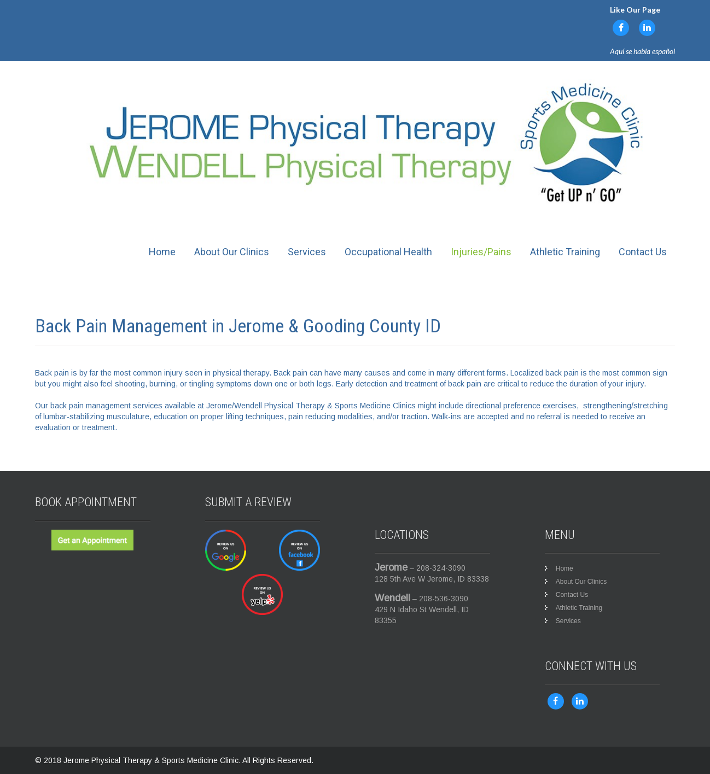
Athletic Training (565, 251)
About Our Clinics (231, 251)
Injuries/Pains (481, 251)
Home (162, 251)
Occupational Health (388, 251)
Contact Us (643, 251)
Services (307, 251)
